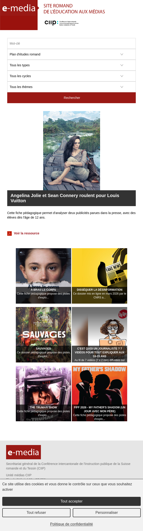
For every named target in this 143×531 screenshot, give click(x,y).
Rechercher (72, 98)
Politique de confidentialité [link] (71, 524)
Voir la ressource (23, 233)
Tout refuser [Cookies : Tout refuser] (36, 512)
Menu (137, 26)
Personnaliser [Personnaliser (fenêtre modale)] (107, 512)
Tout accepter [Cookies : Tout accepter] (72, 501)
